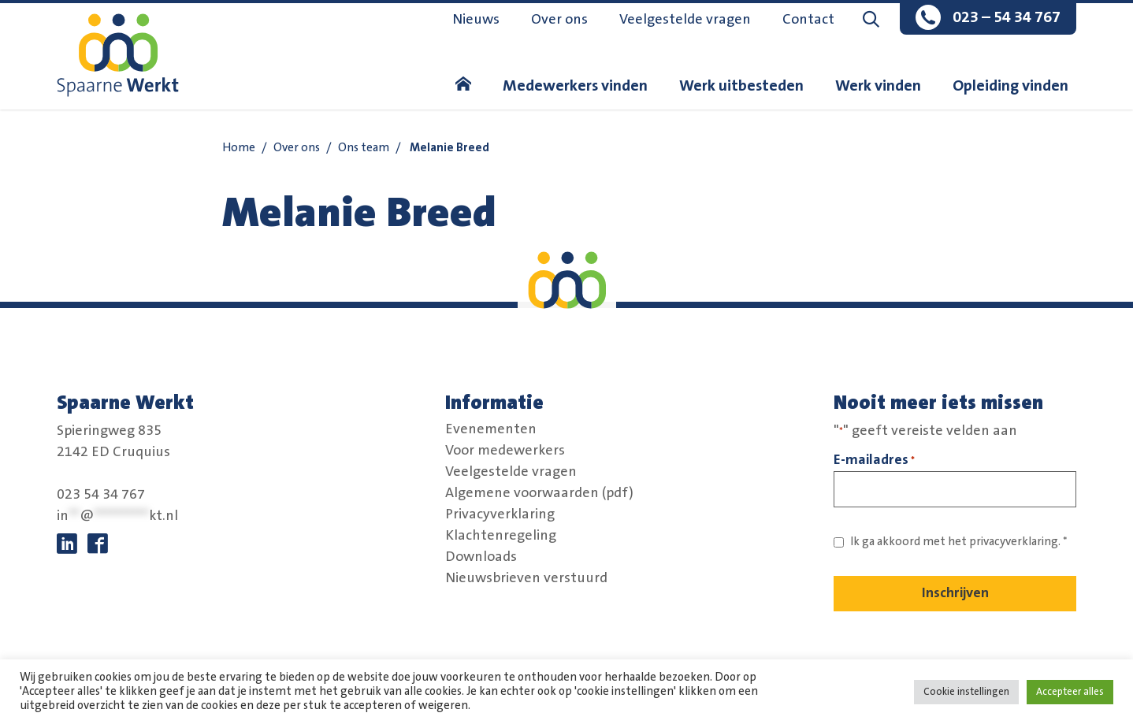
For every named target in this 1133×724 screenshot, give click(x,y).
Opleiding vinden (1010, 86)
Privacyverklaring (500, 514)
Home (238, 147)
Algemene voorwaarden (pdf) (539, 493)
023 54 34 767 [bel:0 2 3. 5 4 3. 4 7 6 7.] (101, 495)
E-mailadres (874, 460)
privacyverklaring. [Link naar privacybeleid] (1015, 541)
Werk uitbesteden (741, 86)
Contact (808, 20)
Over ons (559, 20)
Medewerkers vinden (575, 86)
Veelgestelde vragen (685, 20)
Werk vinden (878, 86)
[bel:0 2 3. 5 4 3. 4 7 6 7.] (988, 19)
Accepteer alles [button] (1070, 691)
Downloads (481, 557)
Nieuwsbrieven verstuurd (526, 578)
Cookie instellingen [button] (966, 691)
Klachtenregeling (500, 536)
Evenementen (491, 429)
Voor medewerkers (505, 451)
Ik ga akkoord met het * (959, 541)
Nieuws (476, 20)
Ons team (363, 147)
